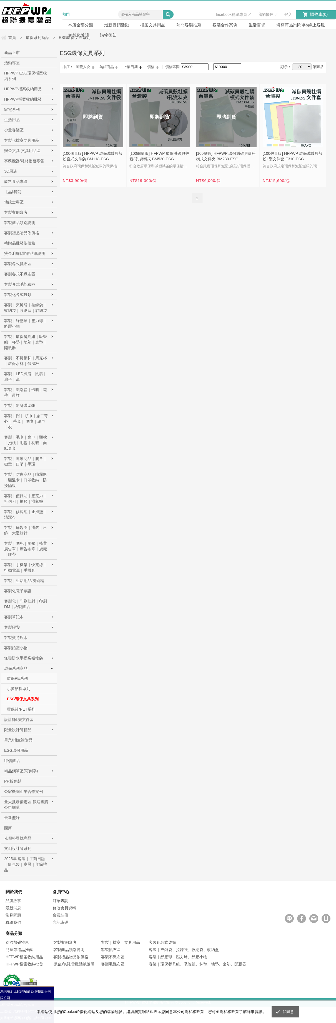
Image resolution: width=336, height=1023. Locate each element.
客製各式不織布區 (19, 274)
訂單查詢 (60, 900)
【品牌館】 (14, 192)
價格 (150, 67)
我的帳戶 (266, 14)
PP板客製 (12, 781)
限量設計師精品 (17, 730)
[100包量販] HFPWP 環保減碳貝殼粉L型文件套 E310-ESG (292, 156)
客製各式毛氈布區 (19, 284)
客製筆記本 (14, 617)
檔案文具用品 (152, 25)
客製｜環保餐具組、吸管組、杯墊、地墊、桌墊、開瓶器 (197, 964)
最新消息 (13, 908)
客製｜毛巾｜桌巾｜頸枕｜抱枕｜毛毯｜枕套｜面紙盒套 (25, 442)
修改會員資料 (64, 908)
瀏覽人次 (83, 67)
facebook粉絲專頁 (231, 14)
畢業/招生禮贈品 (18, 740)
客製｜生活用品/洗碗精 (24, 580)
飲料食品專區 (15, 181)
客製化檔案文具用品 (21, 140)
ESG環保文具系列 (23, 699)
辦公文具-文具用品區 (22, 150)
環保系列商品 (15, 668)
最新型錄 (12, 817)
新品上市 (12, 52)
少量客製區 (14, 130)
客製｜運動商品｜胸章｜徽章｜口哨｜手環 (25, 461)
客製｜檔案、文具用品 (120, 942)
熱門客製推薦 (188, 25)
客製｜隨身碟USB (20, 405)
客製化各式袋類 (17, 294)
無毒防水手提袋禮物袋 (23, 658)
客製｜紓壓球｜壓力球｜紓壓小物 (25, 323)
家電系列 (12, 109)
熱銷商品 (106, 67)
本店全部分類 (80, 25)
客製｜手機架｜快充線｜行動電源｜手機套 (25, 567)
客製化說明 (78, 35)
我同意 (288, 1012)
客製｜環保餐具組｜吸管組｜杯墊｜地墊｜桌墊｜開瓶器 (25, 342)
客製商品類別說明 (19, 222)
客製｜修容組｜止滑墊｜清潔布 (25, 514)
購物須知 (108, 35)
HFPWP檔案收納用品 (23, 89)
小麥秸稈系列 (18, 688)
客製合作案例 (224, 25)
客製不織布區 (112, 957)
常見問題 (13, 915)
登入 (288, 14)
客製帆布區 (111, 949)
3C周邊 (10, 171)
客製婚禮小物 (15, 648)
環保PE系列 (17, 678)
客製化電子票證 (17, 591)
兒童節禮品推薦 (19, 949)
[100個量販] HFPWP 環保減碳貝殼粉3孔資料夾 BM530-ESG (159, 156)
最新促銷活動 (116, 25)
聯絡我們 (13, 922)
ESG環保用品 (16, 750)
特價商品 (12, 760)
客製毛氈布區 (112, 964)
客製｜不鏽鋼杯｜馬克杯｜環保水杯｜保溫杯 (25, 361)
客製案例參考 (15, 212)
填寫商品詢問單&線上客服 (300, 25)
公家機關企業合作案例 (23, 791)
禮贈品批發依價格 (19, 243)
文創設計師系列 (17, 848)
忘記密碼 (60, 922)
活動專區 (12, 63)
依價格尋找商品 (17, 838)
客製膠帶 (12, 627)
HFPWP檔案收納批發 (23, 99)
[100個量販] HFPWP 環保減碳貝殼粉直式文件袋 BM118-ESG (92, 156)
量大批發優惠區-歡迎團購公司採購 (26, 805)
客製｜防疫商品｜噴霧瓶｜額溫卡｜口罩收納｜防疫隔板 (25, 480)
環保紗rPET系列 (21, 709)
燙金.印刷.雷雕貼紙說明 (24, 253)
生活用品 (12, 120)
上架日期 (130, 67)
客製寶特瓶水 (15, 637)
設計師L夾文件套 (19, 719)
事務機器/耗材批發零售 (24, 161)
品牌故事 (13, 900)
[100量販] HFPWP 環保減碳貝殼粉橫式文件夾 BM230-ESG (226, 156)
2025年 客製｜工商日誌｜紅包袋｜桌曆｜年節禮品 (25, 864)
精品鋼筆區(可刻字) (21, 771)
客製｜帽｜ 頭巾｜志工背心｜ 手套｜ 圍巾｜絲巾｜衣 (26, 421)
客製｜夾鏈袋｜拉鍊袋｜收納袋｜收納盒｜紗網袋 (25, 308)
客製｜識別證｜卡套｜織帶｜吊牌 (25, 392)
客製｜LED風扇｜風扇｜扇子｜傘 (25, 377)
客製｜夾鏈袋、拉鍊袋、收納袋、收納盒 (184, 949)
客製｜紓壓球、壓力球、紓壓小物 (178, 957)
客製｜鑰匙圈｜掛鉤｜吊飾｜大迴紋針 (25, 530)
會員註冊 (60, 915)
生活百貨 (257, 25)
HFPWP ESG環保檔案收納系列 (25, 76)
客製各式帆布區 (17, 264)
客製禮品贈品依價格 (21, 233)
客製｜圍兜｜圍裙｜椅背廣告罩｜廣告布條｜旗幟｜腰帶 (25, 549)
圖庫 (8, 828)
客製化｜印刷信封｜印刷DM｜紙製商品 (25, 604)
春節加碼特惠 (17, 942)
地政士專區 (14, 202)
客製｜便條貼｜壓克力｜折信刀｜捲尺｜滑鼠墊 (25, 499)
